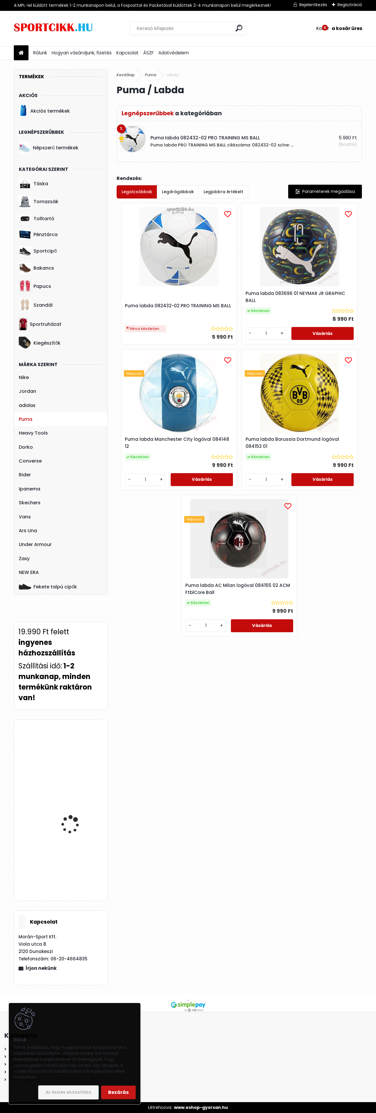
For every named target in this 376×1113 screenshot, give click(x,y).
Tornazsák (38, 202)
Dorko (26, 447)
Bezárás (118, 1092)
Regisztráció (350, 5)
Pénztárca (38, 234)
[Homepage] (21, 53)
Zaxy (24, 558)
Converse (30, 461)
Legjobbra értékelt (223, 192)
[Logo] (54, 28)
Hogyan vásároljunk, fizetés (82, 53)
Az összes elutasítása (68, 1092)
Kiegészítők (40, 343)
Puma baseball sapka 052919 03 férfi (75, 805)
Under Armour (35, 544)
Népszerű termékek (48, 147)
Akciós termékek (44, 111)
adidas (27, 405)
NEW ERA (29, 572)
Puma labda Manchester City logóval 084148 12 (320, 296)
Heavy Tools (33, 433)
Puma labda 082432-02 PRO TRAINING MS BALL (155, 303)
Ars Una (28, 530)
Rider (25, 474)
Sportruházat (40, 324)
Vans (25, 516)
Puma (25, 419)
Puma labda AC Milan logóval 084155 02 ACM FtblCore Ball (280, 448)
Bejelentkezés (313, 5)
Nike (24, 377)
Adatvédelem (173, 53)
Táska (33, 183)
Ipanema (29, 488)
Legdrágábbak (178, 192)
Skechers (30, 502)
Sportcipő (38, 251)
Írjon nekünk (41, 968)
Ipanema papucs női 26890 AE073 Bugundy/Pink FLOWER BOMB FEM (75, 865)
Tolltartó (36, 218)
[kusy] (217, 339)
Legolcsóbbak (137, 192)
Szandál (36, 305)
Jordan (27, 391)
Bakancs (36, 268)
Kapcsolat (127, 53)
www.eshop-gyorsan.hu (201, 1107)
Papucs (35, 286)
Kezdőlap (126, 75)
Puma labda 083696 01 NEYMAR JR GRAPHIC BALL (233, 296)
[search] (239, 28)
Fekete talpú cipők (48, 587)
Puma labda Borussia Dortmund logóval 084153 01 (196, 448)
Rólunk (40, 53)
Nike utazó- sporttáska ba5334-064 (76, 750)
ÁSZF (148, 53)
